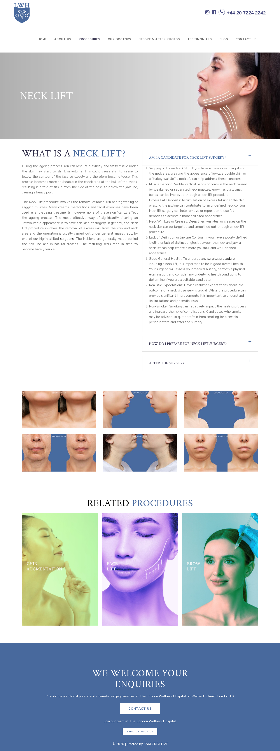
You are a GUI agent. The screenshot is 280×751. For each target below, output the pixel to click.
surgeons (67, 239)
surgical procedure (221, 258)
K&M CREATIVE (156, 744)
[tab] (200, 157)
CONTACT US (140, 709)
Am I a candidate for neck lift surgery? (187, 157)
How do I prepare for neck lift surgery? (188, 343)
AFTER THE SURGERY (167, 363)
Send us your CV (140, 731)
